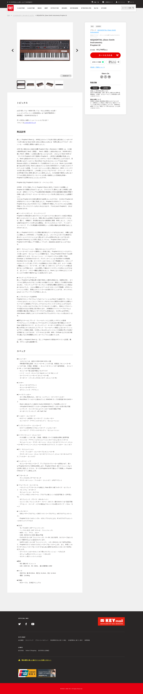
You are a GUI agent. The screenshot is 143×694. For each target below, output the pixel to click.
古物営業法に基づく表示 (75, 640)
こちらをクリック (30, 122)
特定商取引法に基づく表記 (58, 640)
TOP (8, 15)
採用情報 (87, 640)
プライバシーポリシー (41, 640)
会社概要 (21, 640)
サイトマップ (29, 640)
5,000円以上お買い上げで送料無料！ (21, 2)
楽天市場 (21, 650)
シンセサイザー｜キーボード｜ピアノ (23, 15)
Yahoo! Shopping (31, 650)
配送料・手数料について (97, 67)
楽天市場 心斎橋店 (43, 650)
